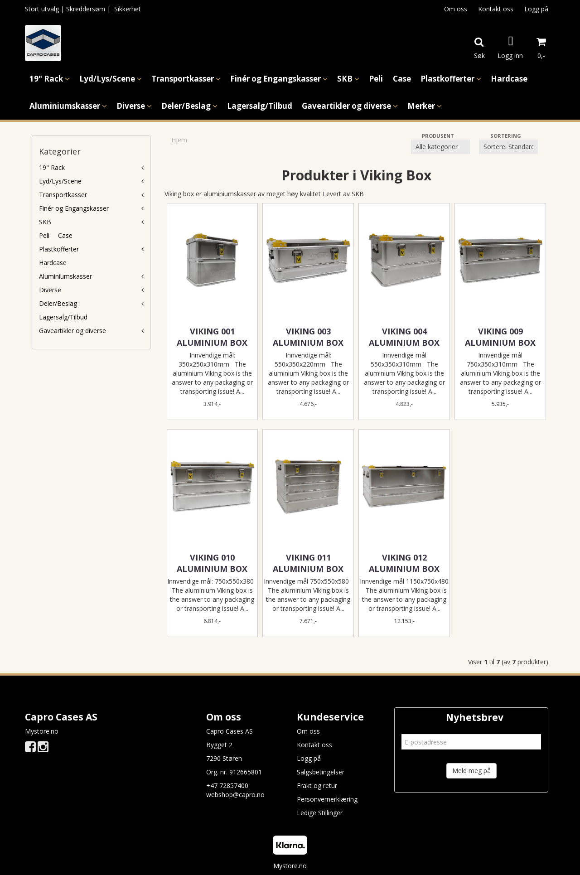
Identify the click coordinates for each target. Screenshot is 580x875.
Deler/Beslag (58, 303)
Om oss (455, 9)
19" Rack (52, 167)
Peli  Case (55, 235)
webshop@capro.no (235, 794)
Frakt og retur (317, 785)
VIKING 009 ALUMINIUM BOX (500, 337)
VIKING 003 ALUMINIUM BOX (308, 337)
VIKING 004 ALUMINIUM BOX (404, 337)
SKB (45, 222)
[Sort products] (508, 147)
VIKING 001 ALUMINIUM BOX (212, 337)
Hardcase (53, 262)
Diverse (50, 289)
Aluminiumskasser (65, 276)
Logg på (536, 9)
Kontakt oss (495, 9)
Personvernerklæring (327, 799)
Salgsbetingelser (320, 772)
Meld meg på (471, 770)
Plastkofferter (59, 249)
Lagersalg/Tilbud (63, 317)
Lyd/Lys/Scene (60, 181)
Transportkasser (63, 194)
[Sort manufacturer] (440, 147)
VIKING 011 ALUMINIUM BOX (308, 563)
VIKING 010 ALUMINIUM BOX (212, 563)
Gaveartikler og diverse (72, 330)
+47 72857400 (227, 785)
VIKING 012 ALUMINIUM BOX (404, 563)
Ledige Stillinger (320, 812)
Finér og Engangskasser (74, 208)
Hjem (179, 139)
